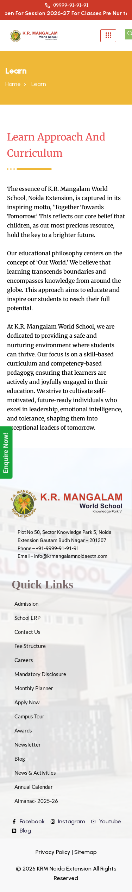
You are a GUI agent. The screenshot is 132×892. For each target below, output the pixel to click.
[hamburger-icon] (108, 35)
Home (13, 84)
